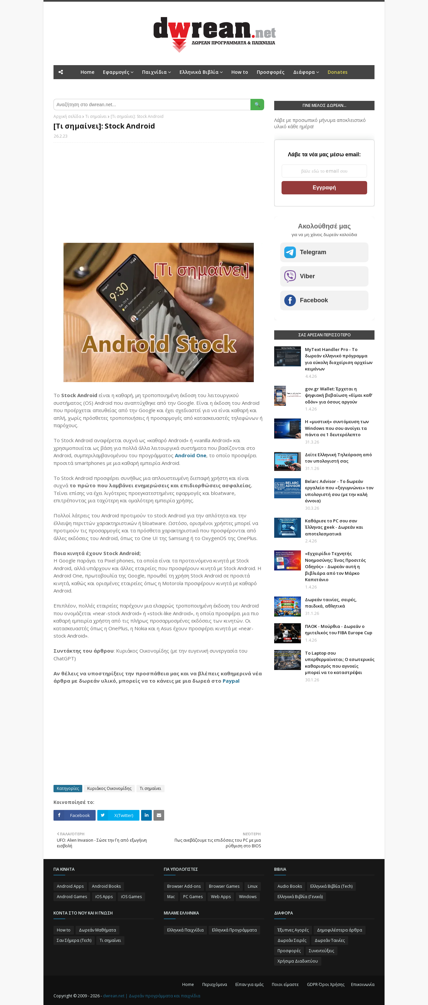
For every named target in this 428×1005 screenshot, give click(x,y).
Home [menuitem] (87, 72)
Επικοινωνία (362, 984)
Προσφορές (289, 951)
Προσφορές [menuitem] (271, 72)
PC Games (193, 896)
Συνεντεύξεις (321, 951)
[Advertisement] (159, 196)
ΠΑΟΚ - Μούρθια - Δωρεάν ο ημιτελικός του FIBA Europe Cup (338, 629)
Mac (171, 896)
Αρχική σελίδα (67, 116)
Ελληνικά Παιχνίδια (185, 930)
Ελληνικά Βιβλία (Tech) (331, 886)
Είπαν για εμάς (249, 984)
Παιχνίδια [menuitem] (154, 72)
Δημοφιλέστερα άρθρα (339, 930)
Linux (252, 886)
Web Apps (221, 896)
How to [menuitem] (239, 72)
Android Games (72, 896)
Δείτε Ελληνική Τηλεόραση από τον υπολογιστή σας (338, 458)
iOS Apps (104, 896)
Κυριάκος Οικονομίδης (109, 788)
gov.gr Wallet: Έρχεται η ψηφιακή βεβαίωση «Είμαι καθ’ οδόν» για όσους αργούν (338, 395)
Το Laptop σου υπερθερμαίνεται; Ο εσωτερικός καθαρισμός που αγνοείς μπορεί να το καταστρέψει (339, 663)
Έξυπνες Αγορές (293, 930)
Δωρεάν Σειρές (292, 940)
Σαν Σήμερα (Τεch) (74, 940)
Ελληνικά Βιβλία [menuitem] (199, 72)
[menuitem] (337, 72)
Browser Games (224, 886)
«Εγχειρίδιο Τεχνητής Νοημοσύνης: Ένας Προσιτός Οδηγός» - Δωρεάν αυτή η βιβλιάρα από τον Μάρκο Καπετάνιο (335, 566)
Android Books (106, 886)
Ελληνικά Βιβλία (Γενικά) (300, 896)
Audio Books (290, 886)
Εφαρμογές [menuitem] (116, 72)
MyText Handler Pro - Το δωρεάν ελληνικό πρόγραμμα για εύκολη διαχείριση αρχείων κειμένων (338, 359)
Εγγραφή (324, 187)
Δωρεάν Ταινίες (330, 940)
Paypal (231, 680)
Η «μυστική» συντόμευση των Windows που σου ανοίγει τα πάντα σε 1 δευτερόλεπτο (337, 428)
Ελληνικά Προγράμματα (234, 930)
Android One (190, 455)
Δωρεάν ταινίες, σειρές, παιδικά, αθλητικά (331, 603)
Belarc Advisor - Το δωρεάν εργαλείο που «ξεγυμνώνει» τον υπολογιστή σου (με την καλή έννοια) (339, 491)
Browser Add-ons (184, 886)
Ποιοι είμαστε (285, 984)
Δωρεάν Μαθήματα (97, 930)
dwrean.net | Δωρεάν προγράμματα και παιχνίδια (151, 996)
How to (64, 930)
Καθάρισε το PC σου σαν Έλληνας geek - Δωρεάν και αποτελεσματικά (334, 527)
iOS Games (131, 896)
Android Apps (70, 886)
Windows (247, 896)
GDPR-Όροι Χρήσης (325, 984)
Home (188, 984)
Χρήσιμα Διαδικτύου (298, 961)
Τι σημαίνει (96, 116)
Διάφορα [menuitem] (304, 72)
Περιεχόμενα (214, 984)
